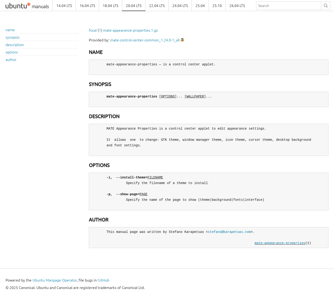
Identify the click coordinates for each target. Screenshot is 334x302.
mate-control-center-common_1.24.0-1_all (145, 40)
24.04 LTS (180, 5)
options (12, 52)
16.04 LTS (87, 5)
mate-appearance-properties (280, 243)
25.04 (200, 5)
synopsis (12, 37)
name (10, 30)
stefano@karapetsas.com (229, 232)
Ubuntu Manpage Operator (54, 280)
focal (93, 30)
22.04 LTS (157, 5)
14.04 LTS (64, 5)
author (11, 59)
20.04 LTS (133, 5)
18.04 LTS (110, 5)
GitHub (103, 280)
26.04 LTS (237, 5)
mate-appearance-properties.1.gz (130, 30)
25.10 (217, 5)
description (15, 45)
